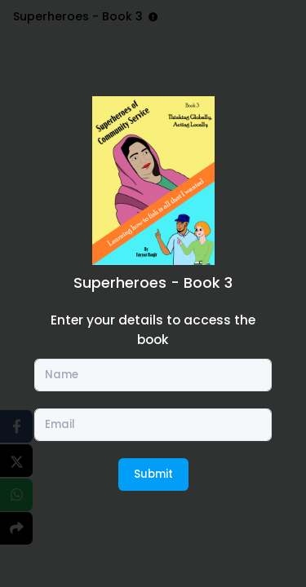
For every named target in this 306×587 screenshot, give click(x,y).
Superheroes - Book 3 (153, 282)
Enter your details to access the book (153, 329)
